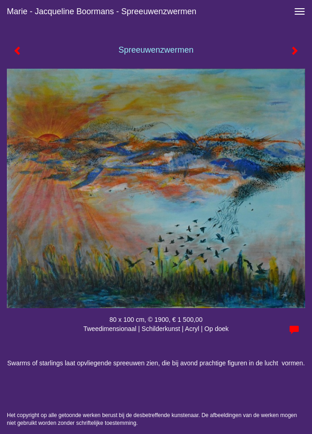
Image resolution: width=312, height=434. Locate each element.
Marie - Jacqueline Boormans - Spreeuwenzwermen (101, 11)
